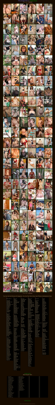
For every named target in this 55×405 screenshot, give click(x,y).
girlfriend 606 (16, 356)
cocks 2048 (8, 347)
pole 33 (29, 354)
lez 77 (22, 338)
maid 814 (29, 299)
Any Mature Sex (10, 390)
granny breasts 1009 (17, 367)
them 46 (43, 310)
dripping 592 (16, 311)
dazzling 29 (15, 300)
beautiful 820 (8, 318)
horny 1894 (22, 309)
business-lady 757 (9, 333)
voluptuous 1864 (44, 331)
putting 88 (29, 366)
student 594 (37, 333)
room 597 (36, 311)
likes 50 (22, 340)
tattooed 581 (44, 303)
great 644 (15, 368)
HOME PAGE (33, 0)
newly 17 (29, 326)
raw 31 (36, 301)
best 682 (7, 320)
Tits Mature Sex (10, 379)
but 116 (7, 335)
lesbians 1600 (23, 333)
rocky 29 (36, 309)
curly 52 (7, 357)
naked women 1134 (31, 319)
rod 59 (36, 310)
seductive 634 (37, 319)
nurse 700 (29, 329)
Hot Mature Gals (21, 387)
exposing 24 (15, 326)
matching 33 (30, 303)
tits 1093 (43, 315)
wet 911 (43, 337)
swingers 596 (37, 336)
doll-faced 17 (16, 308)
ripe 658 (36, 308)
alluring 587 (8, 302)
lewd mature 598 (23, 336)
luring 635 (22, 349)
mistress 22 (30, 313)
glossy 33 (15, 362)
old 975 (29, 334)
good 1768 (15, 363)
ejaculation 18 (16, 318)
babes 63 (7, 314)
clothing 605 (8, 346)
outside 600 (30, 341)
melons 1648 (30, 307)
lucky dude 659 (23, 348)
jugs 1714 (22, 321)
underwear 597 (44, 323)
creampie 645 (8, 354)
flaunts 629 (15, 341)
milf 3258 (29, 308)
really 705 (36, 303)
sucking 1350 (37, 334)
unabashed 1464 (45, 322)
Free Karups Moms (21, 383)
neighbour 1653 (30, 325)
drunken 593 (16, 313)
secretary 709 (37, 316)
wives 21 (43, 344)
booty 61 (7, 328)
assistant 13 (8, 311)
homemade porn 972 (24, 308)
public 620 (29, 362)
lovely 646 (22, 346)
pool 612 (29, 356)
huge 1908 (22, 315)
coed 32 (7, 348)
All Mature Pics (21, 381)
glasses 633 (16, 360)
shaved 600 (37, 322)
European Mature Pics (22, 389)
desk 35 (15, 304)
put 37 (29, 364)
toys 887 (43, 319)
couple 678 (8, 351)
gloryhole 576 (16, 361)
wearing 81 (44, 334)
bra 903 (7, 330)
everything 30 (16, 321)
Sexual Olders (20, 379)
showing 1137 (37, 325)
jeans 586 (22, 318)
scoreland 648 (37, 315)
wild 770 (43, 342)
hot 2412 (22, 311)
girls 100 (15, 358)
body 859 (7, 327)
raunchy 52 (37, 300)
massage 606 (30, 301)
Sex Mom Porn (10, 383)
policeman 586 (30, 355)
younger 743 (44, 353)
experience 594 (16, 324)
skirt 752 (36, 327)
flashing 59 (15, 340)
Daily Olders (10, 396)
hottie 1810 (22, 313)
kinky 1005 (22, 324)
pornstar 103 (30, 357)
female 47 (15, 332)
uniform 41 (44, 325)
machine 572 (30, 298)
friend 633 (15, 346)
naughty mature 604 (31, 324)
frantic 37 (15, 343)
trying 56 (43, 320)
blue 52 (7, 326)
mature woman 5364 (31, 306)
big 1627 (7, 321)
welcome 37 (44, 336)
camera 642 (8, 337)
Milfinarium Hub (10, 395)
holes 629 (22, 307)
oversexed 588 (30, 342)
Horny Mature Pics (21, 388)
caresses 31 (8, 339)
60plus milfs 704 (8, 298)
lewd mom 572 (23, 337)
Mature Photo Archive (11, 392)
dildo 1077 (15, 305)
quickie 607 (37, 298)
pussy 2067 (30, 363)
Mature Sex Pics (10, 381)
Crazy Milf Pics (10, 394)
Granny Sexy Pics (21, 376)
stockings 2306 (37, 330)
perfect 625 (30, 348)
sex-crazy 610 (37, 320)
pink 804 (29, 351)
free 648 (15, 345)
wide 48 (43, 340)
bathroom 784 (8, 316)
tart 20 (43, 300)
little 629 (22, 343)
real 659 (36, 302)
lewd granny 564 (23, 335)
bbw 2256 (7, 317)
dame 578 (15, 298)
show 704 (36, 323)
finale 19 (15, 334)
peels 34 (29, 347)
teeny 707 (43, 307)
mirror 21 (29, 311)
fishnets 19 (15, 337)
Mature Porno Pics (10, 377)
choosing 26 (8, 341)
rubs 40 (36, 312)
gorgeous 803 (16, 364)
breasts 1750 (8, 331)
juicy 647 (22, 322)
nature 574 (29, 322)
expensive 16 (16, 323)
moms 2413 (30, 316)
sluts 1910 (36, 328)
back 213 (7, 315)
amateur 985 (8, 303)
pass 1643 (29, 346)
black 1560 (8, 324)
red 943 (36, 304)
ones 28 (29, 336)
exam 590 (15, 322)
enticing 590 (15, 320)
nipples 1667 (30, 328)
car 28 (7, 338)
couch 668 (8, 350)
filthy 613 (15, 333)
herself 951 (22, 304)
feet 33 (15, 331)
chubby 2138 (8, 342)
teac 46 (43, 304)
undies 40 (43, 324)
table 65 (43, 298)
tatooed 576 (44, 302)
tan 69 (43, 299)
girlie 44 (15, 357)
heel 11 (22, 302)
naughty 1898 (30, 323)
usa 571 (43, 327)
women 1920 (44, 345)
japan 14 (22, 317)
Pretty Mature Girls (10, 393)
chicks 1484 (8, 340)
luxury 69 (22, 350)
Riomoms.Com (10, 382)
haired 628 (22, 298)
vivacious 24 (44, 330)
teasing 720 (44, 305)
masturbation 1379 (31, 302)
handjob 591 (23, 300)
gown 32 (15, 365)
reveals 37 (37, 306)
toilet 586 (43, 317)
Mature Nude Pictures (21, 377)
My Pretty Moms (21, 384)
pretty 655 (29, 361)
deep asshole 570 (16, 301)
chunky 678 (8, 343)
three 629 (43, 311)
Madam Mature (10, 389)
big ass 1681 (8, 322)
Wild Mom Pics (21, 382)
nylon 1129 (30, 330)
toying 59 (43, 318)
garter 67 (15, 354)
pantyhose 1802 (30, 344)
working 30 (44, 347)
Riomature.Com (10, 388)
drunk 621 (15, 312)
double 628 (15, 309)
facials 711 (15, 328)
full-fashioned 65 (16, 349)
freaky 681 (15, 344)
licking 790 (22, 339)
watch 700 (44, 333)
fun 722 (15, 350)
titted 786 (43, 316)
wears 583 (44, 335)
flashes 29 (15, 339)
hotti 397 (22, 312)
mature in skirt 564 (31, 304)
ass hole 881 (8, 310)
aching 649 (8, 300)
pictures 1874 (30, 350)
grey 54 (15, 369)
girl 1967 (15, 355)
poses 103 (29, 358)
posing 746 (29, 359)
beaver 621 (8, 319)
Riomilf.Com (10, 384)
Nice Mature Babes (10, 387)
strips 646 (36, 332)
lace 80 (22, 328)
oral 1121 (29, 337)
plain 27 (29, 352)
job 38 (22, 320)
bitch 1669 (8, 323)
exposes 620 (16, 325)
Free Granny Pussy (10, 378)
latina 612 (22, 331)
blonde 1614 (8, 325)
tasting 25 (43, 301)
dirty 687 (15, 306)
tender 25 (43, 309)
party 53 (29, 345)
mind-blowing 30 (30, 310)
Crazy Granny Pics (21, 378)
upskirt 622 (44, 326)
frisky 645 (15, 347)
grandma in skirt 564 (17, 366)
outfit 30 (29, 340)
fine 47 (15, 335)
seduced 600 (37, 317)
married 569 (30, 300)
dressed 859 (16, 310)
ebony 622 (15, 317)
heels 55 (22, 303)
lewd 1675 (22, 334)
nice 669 (29, 327)
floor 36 (15, 342)
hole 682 (22, 306)
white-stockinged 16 (45, 339)
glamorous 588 (16, 359)
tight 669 (43, 313)
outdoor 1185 (30, 339)
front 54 (15, 348)
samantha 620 (37, 314)
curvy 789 (8, 359)
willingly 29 (44, 343)
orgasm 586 (30, 338)
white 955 (43, 338)
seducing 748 (37, 318)
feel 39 (15, 330)
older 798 (29, 335)
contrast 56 (8, 349)
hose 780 (22, 310)
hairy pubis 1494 (23, 299)
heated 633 (22, 301)
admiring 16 (8, 301)
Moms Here (9, 376)
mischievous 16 (30, 312)
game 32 (15, 352)
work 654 (43, 346)
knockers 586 (23, 326)
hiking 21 (22, 305)
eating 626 (15, 316)
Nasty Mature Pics (21, 390)
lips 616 (22, 342)
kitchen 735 (23, 325)
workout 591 (44, 348)
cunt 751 (7, 356)
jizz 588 (22, 319)
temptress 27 (44, 308)
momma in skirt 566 (31, 315)
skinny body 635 (37, 326)
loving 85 (22, 347)
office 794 (29, 333)
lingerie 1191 (23, 341)
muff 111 (29, 317)
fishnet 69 (15, 336)
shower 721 (37, 324)
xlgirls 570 (44, 350)
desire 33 (15, 303)
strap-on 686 (37, 331)
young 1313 (44, 352)
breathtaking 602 (9, 332)
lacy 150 (22, 329)
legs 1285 (22, 332)
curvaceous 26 (8, 358)
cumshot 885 (8, 355)
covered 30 (8, 352)
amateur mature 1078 (9, 304)
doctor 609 (15, 307)
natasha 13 (30, 321)
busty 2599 (8, 334)
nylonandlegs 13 (30, 331)
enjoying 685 (16, 319)
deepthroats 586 (16, 302)
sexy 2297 (36, 321)
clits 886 (7, 345)
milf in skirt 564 (30, 309)
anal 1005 (8, 306)
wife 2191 (43, 341)
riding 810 (36, 307)
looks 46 (22, 345)
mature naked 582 (31, 305)
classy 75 (7, 344)
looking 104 (23, 344)
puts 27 (29, 365)
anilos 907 (8, 307)
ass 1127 (7, 309)
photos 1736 (30, 349)
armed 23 (7, 308)
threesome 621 (44, 312)
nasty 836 (29, 320)
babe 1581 (8, 313)
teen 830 (43, 306)
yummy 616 (44, 354)
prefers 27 (29, 360)
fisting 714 (15, 338)
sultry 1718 (37, 335)
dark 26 (15, 299)
